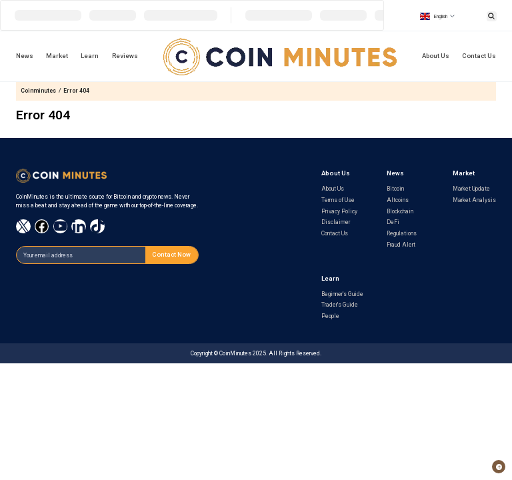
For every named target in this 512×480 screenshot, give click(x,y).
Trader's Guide (339, 304)
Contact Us (479, 55)
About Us (435, 55)
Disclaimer (335, 222)
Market (57, 55)
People (330, 316)
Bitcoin (395, 188)
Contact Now (171, 254)
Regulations (402, 233)
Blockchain (400, 211)
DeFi (393, 222)
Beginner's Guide (342, 294)
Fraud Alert (401, 244)
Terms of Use (338, 200)
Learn (90, 55)
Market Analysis (474, 200)
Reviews (125, 55)
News (24, 55)
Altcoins (398, 200)
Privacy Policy (339, 211)
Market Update (471, 188)
